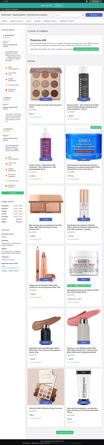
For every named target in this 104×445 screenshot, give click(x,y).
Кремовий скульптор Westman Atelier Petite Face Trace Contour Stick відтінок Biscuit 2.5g (45, 350)
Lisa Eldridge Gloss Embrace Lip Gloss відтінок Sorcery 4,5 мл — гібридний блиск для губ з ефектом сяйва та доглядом (13, 56)
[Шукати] (83, 15)
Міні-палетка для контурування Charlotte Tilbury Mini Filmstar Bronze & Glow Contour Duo (45, 227)
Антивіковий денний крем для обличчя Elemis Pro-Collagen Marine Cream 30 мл (12, 148)
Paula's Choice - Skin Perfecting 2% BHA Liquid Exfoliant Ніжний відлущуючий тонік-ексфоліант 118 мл (83, 107)
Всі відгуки (12, 193)
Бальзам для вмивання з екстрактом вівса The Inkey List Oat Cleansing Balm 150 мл (82, 410)
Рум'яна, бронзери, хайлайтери (87, 49)
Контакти (37, 21)
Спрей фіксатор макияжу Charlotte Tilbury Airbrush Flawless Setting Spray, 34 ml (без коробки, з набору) (82, 227)
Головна (4, 21)
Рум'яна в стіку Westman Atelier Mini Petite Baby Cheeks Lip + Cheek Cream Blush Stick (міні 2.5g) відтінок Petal (82, 350)
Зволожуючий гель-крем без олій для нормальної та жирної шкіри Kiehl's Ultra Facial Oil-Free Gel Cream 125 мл (83, 167)
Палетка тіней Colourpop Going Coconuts (45, 408)
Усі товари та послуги (64, 432)
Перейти (58, 5)
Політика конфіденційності (74, 443)
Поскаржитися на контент (58, 443)
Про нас (28, 21)
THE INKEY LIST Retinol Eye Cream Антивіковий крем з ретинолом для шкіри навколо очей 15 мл (13, 117)
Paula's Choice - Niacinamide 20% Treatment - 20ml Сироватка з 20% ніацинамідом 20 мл (42, 167)
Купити (45, 99)
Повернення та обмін (67, 21)
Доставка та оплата (50, 21)
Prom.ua (61, 441)
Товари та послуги (16, 21)
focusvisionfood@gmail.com (10, 268)
